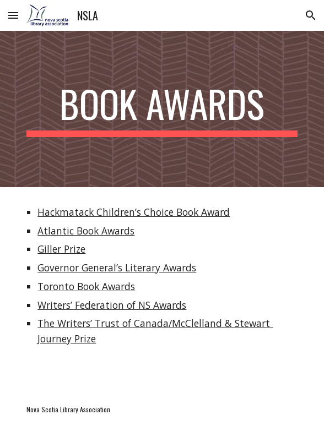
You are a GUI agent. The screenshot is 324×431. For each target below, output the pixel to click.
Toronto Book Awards (86, 286)
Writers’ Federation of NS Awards (111, 305)
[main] (161, 109)
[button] (13, 15)
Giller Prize (61, 248)
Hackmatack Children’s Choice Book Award (133, 212)
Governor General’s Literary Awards (116, 267)
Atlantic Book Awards (85, 230)
